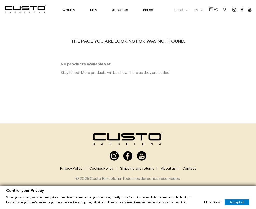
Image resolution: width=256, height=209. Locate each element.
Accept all (237, 202)
